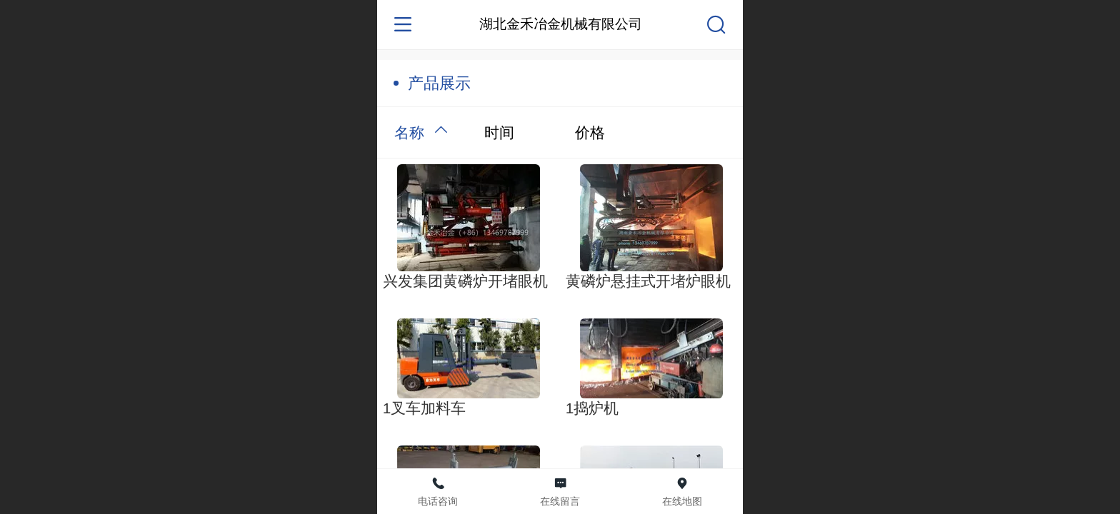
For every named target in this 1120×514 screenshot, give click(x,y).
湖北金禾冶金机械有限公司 (560, 23)
